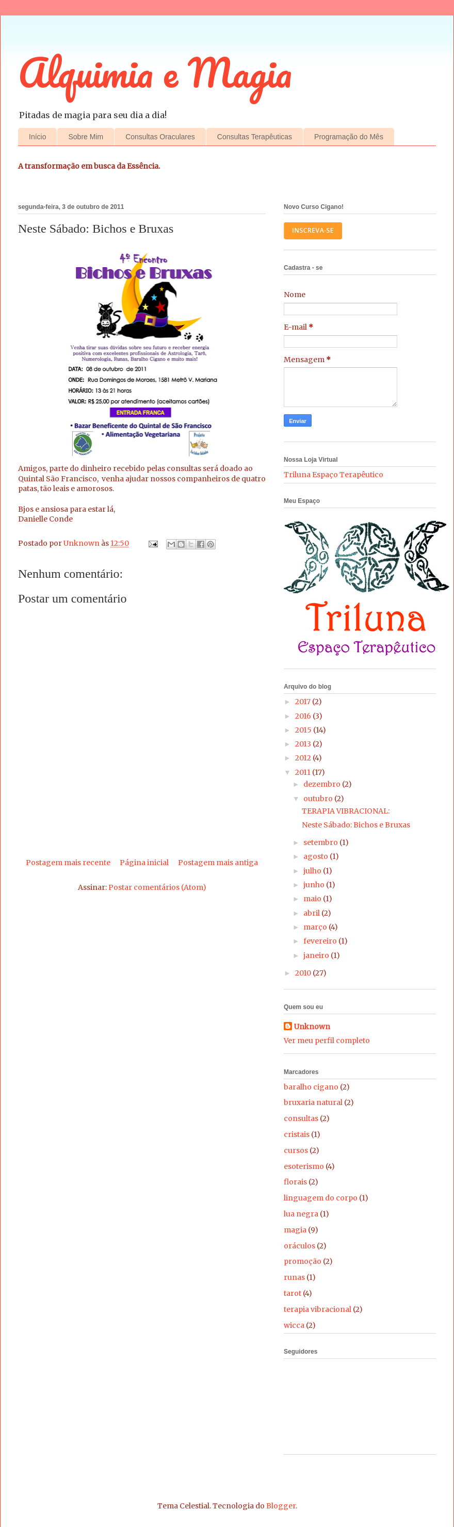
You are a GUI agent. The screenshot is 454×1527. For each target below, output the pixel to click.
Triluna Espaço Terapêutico (333, 474)
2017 (303, 701)
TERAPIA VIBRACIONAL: (346, 811)
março (316, 927)
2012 (304, 757)
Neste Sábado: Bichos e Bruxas (356, 825)
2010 (304, 973)
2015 (304, 730)
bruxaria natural (313, 1102)
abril (312, 913)
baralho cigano (311, 1087)
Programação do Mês (348, 137)
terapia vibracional (317, 1309)
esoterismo (304, 1166)
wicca (294, 1325)
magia (295, 1229)
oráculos (299, 1245)
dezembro (322, 784)
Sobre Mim (85, 137)
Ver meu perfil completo (327, 1040)
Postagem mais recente (68, 862)
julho (313, 870)
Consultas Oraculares (160, 137)
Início (37, 137)
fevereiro (320, 941)
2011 (303, 772)
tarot (292, 1293)
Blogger (281, 1505)
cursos (296, 1150)
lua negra (301, 1214)
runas (294, 1277)
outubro (318, 798)
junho (314, 884)
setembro (321, 842)
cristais (297, 1134)
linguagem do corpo (321, 1198)
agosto (316, 856)
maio (313, 898)
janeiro (317, 955)
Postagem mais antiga (218, 862)
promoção (302, 1261)
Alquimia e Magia (155, 72)
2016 (304, 716)
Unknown (312, 1026)
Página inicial (144, 862)
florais (295, 1182)
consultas (301, 1118)
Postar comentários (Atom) (157, 887)
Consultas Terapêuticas (254, 137)
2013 (304, 744)
